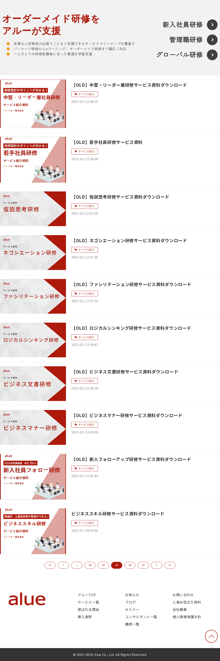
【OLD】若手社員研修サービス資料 (107, 142)
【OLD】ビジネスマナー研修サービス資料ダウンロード (126, 415)
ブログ (130, 602)
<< (50, 565)
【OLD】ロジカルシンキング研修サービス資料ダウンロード (131, 328)
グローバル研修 (179, 55)
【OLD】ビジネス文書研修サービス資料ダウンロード (124, 371)
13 (90, 565)
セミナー (132, 609)
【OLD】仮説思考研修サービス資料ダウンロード (120, 197)
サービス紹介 (86, 94)
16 (130, 565)
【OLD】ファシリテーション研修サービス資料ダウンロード (131, 284)
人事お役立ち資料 (187, 602)
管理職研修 (186, 39)
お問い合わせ (183, 594)
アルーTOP (87, 594)
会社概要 (180, 609)
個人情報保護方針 (187, 616)
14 (103, 565)
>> (170, 565)
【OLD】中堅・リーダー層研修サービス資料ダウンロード (129, 85)
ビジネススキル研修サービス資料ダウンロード (117, 513)
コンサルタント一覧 (141, 616)
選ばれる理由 (88, 609)
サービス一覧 (88, 602)
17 (143, 565)
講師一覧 (132, 624)
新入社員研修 (183, 24)
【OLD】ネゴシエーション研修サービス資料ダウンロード (129, 240)
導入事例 (85, 616)
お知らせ (132, 594)
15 (116, 565)
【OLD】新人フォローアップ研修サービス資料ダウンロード (131, 459)
